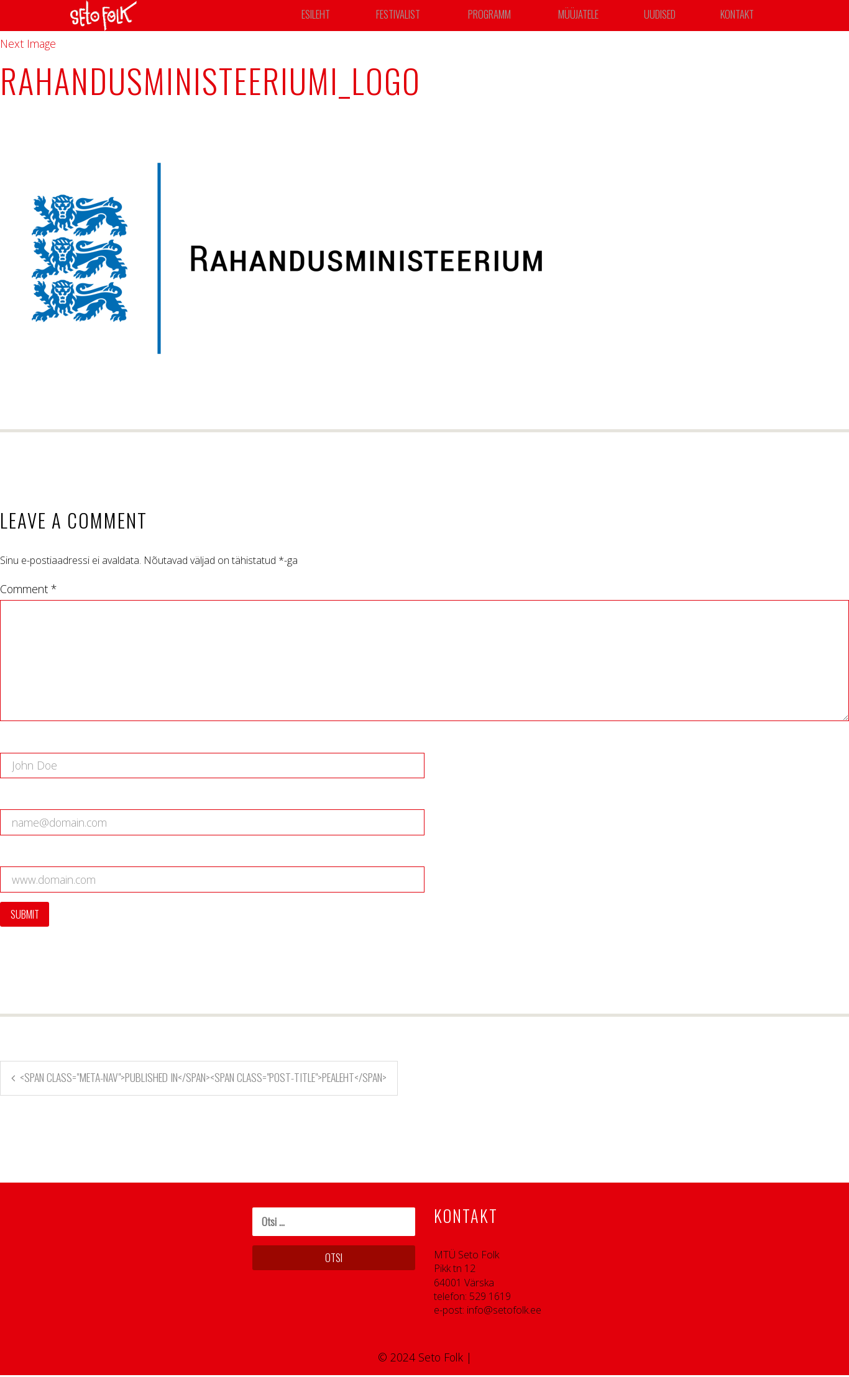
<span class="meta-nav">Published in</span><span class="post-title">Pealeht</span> (204, 1079)
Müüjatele (582, 15)
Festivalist (399, 15)
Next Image (28, 43)
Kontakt (740, 15)
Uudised (664, 15)
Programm (493, 15)
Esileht (317, 15)
